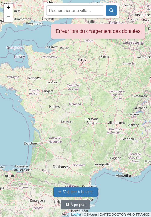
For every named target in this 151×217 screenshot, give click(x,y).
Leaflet (76, 214)
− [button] (8, 17)
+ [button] (8, 8)
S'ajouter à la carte (75, 192)
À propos (75, 205)
